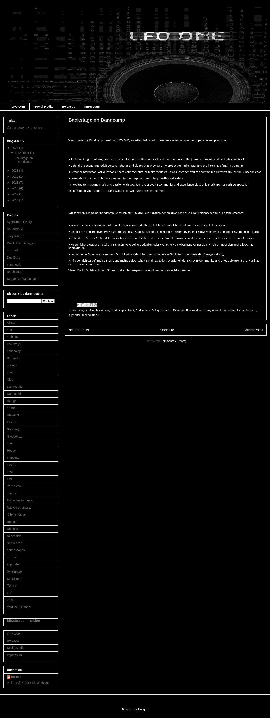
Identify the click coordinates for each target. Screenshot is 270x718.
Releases (68, 106)
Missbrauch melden (23, 620)
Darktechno (143, 310)
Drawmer (178, 310)
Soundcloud (15, 229)
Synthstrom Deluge (20, 222)
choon (11, 372)
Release (12, 529)
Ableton (12, 322)
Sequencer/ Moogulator (23, 278)
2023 (15, 170)
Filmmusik (14, 264)
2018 (15, 188)
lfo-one (16, 677)
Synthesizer (15, 571)
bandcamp (117, 310)
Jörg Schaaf (15, 236)
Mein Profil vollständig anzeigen (28, 682)
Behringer (13, 358)
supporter (74, 315)
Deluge (156, 310)
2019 (15, 182)
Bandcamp (96, 140)
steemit (12, 557)
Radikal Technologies (21, 243)
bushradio (13, 250)
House (11, 450)
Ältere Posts (254, 330)
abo (80, 310)
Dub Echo (13, 257)
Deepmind (14, 394)
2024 (15, 148)
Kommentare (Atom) (173, 341)
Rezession (14, 536)
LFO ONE (18, 106)
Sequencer (14, 543)
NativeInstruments (19, 507)
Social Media (43, 106)
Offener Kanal (16, 514)
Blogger (142, 709)
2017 (15, 194)
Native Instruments (19, 500)
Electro (190, 310)
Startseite (167, 330)
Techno (86, 315)
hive (10, 443)
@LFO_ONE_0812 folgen (24, 127)
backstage (102, 310)
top (9, 592)
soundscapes (247, 310)
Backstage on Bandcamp (96, 120)
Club (10, 379)
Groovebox (203, 310)
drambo (166, 310)
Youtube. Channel (19, 607)
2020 (15, 176)
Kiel (9, 479)
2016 (15, 200)
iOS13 (11, 465)
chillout (129, 310)
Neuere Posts (78, 330)
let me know (219, 310)
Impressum (92, 106)
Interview (13, 457)
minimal (233, 310)
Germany (13, 429)
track (95, 315)
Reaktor (12, 521)
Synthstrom (14, 578)
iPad (10, 472)
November (22, 153)
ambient (89, 310)
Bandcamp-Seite (110, 213)
